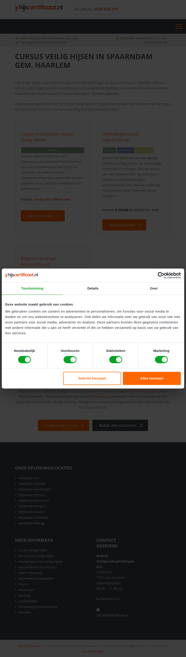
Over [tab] (154, 288)
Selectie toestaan (92, 378)
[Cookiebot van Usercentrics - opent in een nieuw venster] (161, 275)
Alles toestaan (151, 378)
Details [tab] (93, 288)
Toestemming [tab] (32, 288)
